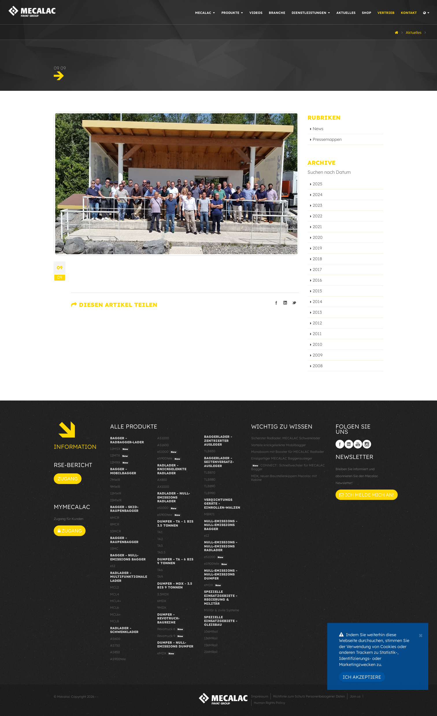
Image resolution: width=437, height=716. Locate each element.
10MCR (115, 531)
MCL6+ (115, 614)
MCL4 (114, 594)
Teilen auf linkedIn (285, 302)
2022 (317, 216)
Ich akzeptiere (362, 677)
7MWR (115, 480)
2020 (318, 237)
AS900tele (118, 659)
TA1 (159, 532)
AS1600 (163, 445)
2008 (318, 365)
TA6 (160, 570)
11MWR (115, 493)
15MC (114, 549)
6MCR (114, 518)
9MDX (161, 608)
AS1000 (163, 438)
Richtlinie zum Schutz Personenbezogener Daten (309, 696)
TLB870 (209, 472)
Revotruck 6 (170, 629)
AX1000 (163, 487)
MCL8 (114, 621)
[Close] (421, 634)
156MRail (211, 645)
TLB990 (209, 493)
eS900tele (169, 458)
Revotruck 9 (170, 636)
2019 (317, 248)
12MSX (119, 449)
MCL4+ (115, 601)
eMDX (166, 653)
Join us (355, 696)
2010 (317, 344)
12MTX (119, 455)
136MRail (211, 638)
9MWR (115, 487)
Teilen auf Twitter (294, 302)
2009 (318, 355)
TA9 (160, 577)
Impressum (259, 696)
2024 (318, 194)
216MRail (211, 652)
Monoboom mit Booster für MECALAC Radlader (287, 452)
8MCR (114, 524)
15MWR (115, 500)
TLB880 (209, 479)
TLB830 (209, 451)
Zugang (68, 478)
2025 (317, 184)
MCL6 (114, 608)
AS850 (115, 652)
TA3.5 (161, 552)
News (318, 128)
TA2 (160, 539)
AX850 (162, 480)
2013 (317, 312)
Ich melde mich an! (366, 495)
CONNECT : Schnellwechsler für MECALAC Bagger (288, 467)
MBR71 (209, 514)
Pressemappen (327, 139)
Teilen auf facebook (276, 302)
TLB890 (209, 486)
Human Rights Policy (269, 703)
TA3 (160, 546)
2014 (317, 301)
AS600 (115, 639)
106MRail (211, 632)
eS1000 (167, 452)
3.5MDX (163, 594)
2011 (317, 333)
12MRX (119, 462)
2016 (317, 280)
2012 (317, 323)
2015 (317, 291)
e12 (112, 566)
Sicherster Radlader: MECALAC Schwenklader (285, 438)
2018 (317, 258)
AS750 (115, 645)
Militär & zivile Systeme (221, 610)
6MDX (161, 601)
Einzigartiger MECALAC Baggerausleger (281, 458)
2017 (317, 269)
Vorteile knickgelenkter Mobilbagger (278, 445)
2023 (317, 205)
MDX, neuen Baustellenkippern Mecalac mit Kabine (284, 478)
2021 (317, 226)
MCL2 (114, 587)
